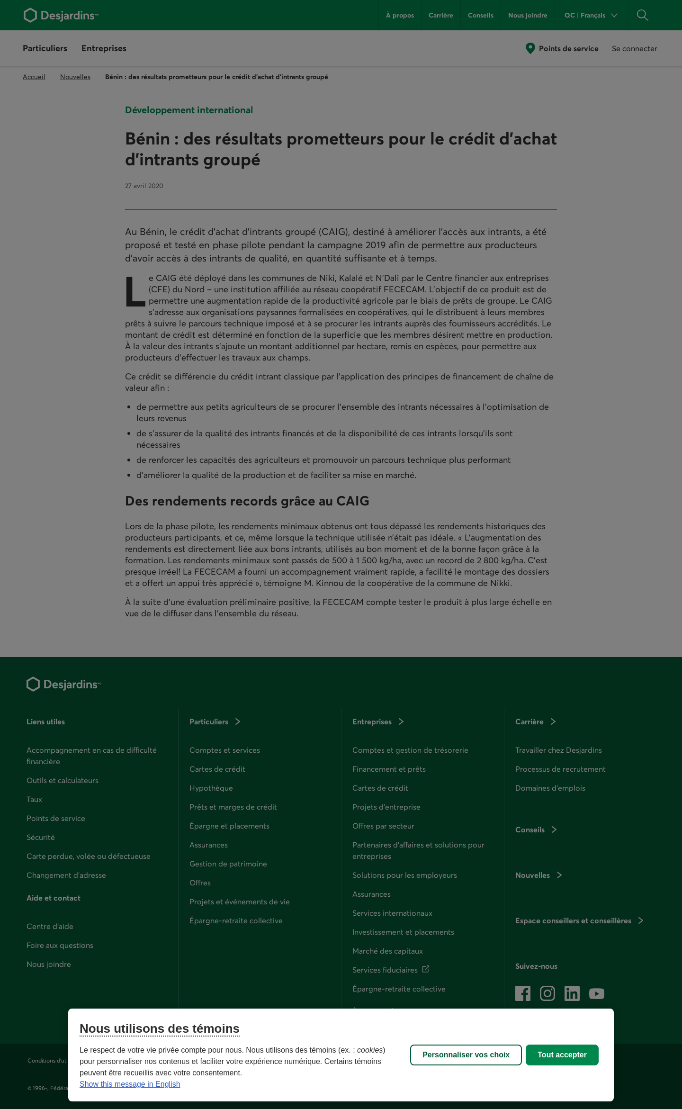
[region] (341, 1055)
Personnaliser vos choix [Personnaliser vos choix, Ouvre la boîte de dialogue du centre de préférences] (466, 1055)
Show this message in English (130, 1084)
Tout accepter (562, 1055)
